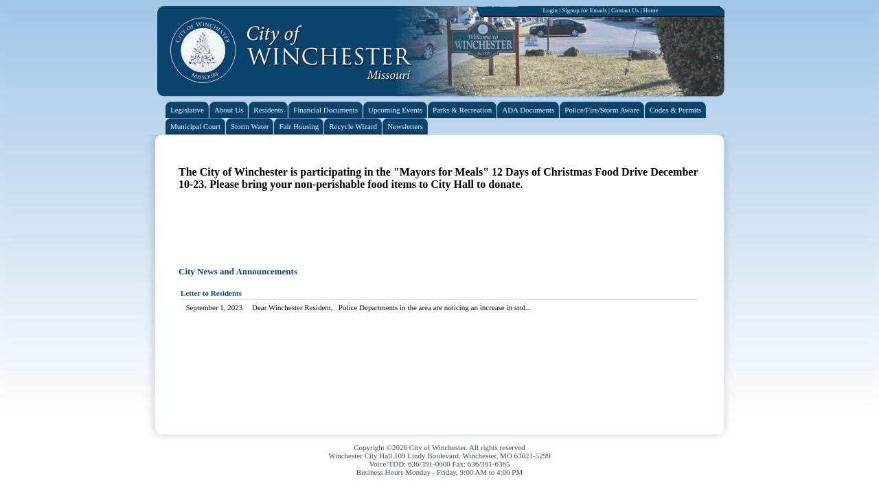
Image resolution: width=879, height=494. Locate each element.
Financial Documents (325, 110)
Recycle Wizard (353, 126)
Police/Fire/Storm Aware (601, 110)
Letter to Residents (211, 293)
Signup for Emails (584, 10)
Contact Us (625, 10)
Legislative (187, 110)
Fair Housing (299, 126)
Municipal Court (195, 126)
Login (550, 10)
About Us (228, 110)
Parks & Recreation (462, 110)
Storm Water (250, 126)
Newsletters (405, 126)
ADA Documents (528, 110)
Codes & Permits (675, 110)
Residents (268, 110)
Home (651, 10)
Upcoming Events (395, 110)
